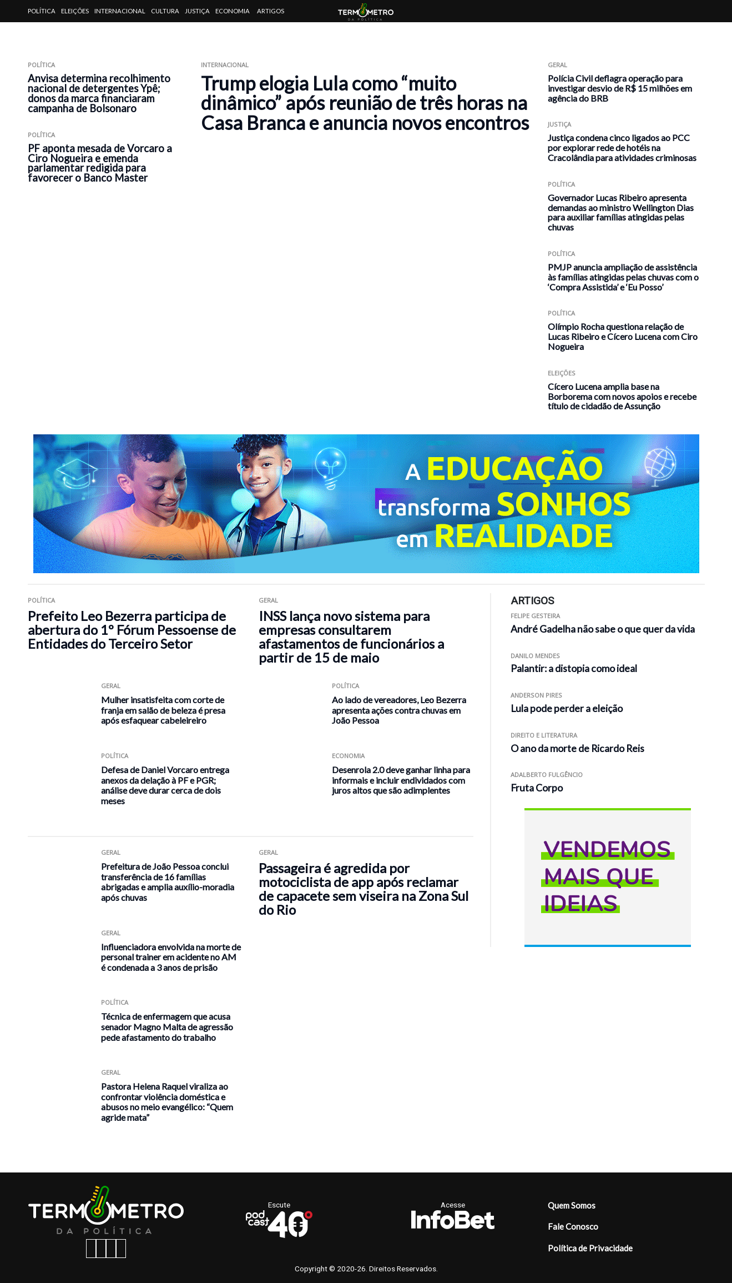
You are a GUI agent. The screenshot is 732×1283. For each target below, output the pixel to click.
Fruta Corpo (537, 788)
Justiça (197, 10)
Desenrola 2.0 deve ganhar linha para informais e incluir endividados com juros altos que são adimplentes (401, 779)
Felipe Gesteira (535, 616)
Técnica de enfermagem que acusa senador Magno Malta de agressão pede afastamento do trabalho (167, 1026)
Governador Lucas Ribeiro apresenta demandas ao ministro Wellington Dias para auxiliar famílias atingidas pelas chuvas (621, 212)
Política (41, 10)
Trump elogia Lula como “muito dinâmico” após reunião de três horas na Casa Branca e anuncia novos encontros (365, 103)
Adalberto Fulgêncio (547, 774)
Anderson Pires (536, 695)
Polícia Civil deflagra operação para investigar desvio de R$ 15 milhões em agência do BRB (620, 88)
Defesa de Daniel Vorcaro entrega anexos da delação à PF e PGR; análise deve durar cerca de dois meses (165, 785)
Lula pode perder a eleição (567, 708)
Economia (232, 10)
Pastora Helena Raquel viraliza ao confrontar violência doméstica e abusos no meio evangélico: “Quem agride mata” (167, 1101)
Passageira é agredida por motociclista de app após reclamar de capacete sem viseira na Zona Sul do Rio (363, 889)
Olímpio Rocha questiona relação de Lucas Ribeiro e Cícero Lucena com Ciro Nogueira (623, 336)
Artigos (270, 10)
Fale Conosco (573, 1226)
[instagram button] (101, 1248)
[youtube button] (121, 1248)
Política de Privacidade (590, 1248)
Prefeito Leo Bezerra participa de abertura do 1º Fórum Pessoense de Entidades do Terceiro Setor (132, 629)
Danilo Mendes (535, 655)
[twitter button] (111, 1248)
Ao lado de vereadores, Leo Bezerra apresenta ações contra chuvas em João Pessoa (399, 709)
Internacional (119, 10)
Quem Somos (571, 1205)
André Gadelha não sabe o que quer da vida (603, 629)
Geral (557, 65)
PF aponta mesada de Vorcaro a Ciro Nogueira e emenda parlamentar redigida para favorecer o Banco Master (100, 163)
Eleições (75, 10)
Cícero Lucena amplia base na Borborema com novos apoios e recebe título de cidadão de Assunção (622, 396)
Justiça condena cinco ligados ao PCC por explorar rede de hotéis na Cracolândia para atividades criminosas (622, 147)
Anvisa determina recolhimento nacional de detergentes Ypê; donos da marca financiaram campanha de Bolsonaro (99, 93)
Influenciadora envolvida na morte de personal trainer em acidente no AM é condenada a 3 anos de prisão (171, 957)
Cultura (165, 10)
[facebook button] (91, 1248)
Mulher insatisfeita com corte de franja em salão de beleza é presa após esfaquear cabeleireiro (163, 709)
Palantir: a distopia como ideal (574, 668)
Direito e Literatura (544, 735)
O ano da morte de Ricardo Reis (577, 748)
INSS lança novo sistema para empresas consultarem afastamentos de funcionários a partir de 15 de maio (351, 636)
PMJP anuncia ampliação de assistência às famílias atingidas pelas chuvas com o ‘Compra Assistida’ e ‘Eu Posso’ (623, 277)
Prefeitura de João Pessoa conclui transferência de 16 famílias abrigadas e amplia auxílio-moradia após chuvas (167, 882)
